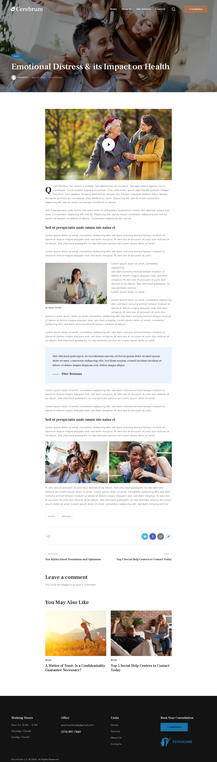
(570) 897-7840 (71, 732)
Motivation (66, 516)
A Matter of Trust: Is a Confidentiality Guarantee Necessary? (75, 668)
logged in (66, 584)
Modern (51, 516)
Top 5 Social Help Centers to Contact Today (140, 668)
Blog (16, 56)
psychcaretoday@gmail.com (77, 724)
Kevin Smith (54, 307)
